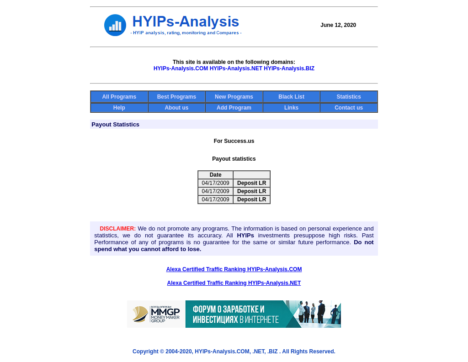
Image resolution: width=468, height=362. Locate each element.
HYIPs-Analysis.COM (181, 68)
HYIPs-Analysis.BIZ (289, 68)
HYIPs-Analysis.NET (236, 68)
